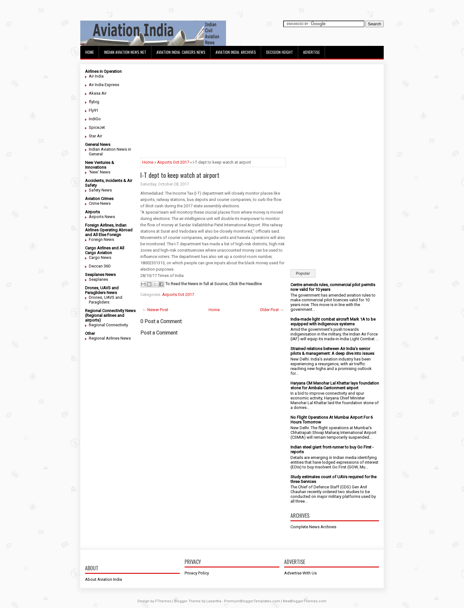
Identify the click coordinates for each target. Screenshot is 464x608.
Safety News (100, 190)
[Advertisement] (213, 113)
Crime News (100, 203)
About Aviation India (103, 579)
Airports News (102, 216)
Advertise (311, 52)
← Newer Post (155, 309)
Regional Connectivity (108, 325)
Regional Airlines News (110, 338)
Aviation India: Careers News (180, 52)
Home (89, 52)
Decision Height (279, 52)
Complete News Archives (313, 526)
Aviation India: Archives (236, 52)
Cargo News (100, 257)
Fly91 (93, 110)
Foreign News (101, 239)
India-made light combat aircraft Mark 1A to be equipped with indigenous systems (332, 321)
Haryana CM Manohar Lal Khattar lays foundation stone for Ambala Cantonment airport (334, 385)
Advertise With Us (300, 573)
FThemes (163, 601)
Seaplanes (98, 279)
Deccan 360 (99, 266)
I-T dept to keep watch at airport (179, 175)
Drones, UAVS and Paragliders (105, 299)
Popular (303, 273)
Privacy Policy (197, 573)
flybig (94, 101)
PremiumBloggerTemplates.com (252, 601)
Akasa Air (98, 93)
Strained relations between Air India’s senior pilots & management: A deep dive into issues (332, 351)
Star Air (95, 136)
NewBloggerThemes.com (305, 601)
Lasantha (213, 601)
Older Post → (272, 309)
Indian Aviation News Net (125, 52)
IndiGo (95, 118)
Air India (96, 76)
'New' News (99, 172)
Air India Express (104, 84)
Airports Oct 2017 (173, 162)
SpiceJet (97, 127)
